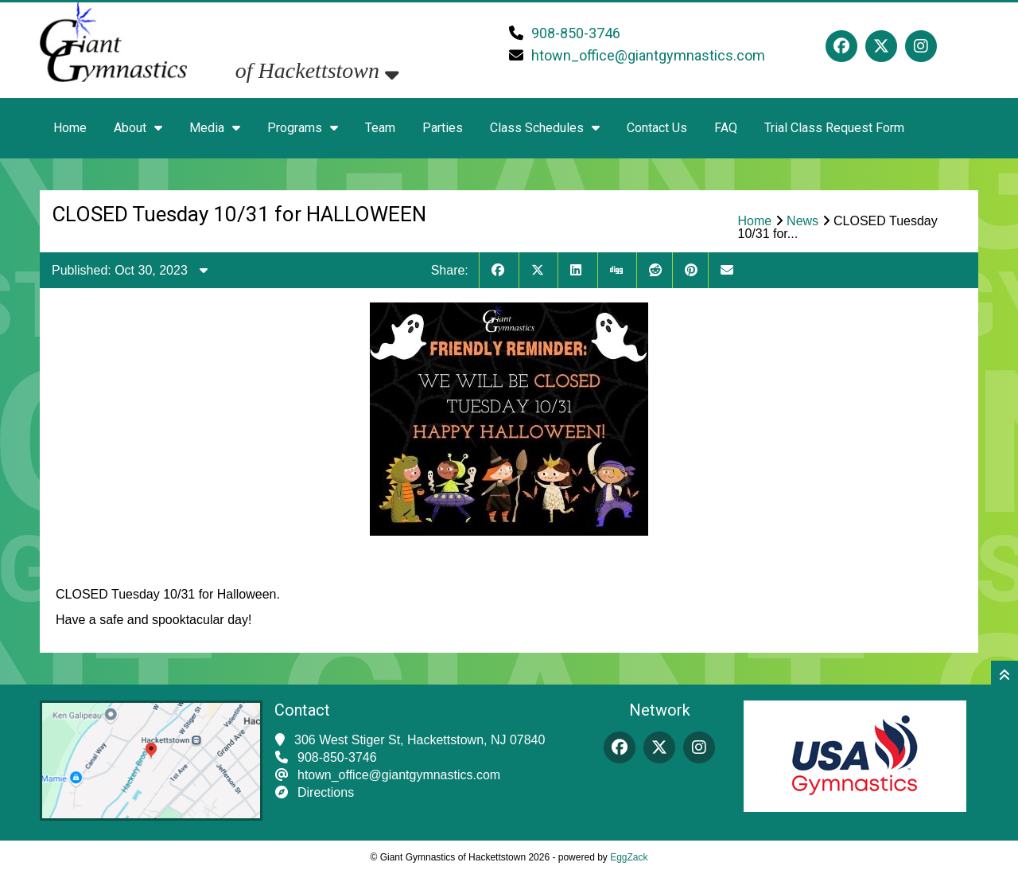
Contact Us (657, 127)
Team (380, 127)
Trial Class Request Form (834, 127)
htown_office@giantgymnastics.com (648, 55)
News (802, 221)
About (138, 127)
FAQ (725, 127)
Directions (325, 792)
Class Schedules (545, 127)
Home (70, 127)
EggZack (628, 857)
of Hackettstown (317, 70)
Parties (442, 127)
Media (214, 127)
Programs (302, 127)
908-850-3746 (575, 33)
